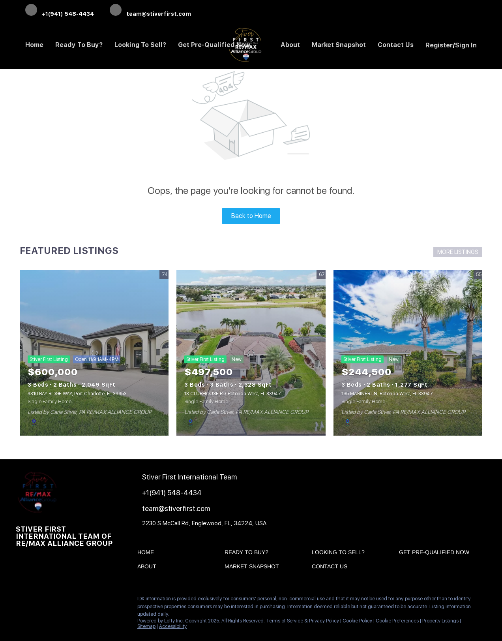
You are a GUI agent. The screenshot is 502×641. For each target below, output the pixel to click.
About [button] (290, 45)
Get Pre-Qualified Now (214, 45)
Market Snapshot (339, 45)
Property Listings (440, 621)
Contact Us (396, 45)
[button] (147, 554)
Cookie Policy (357, 621)
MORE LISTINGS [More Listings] (457, 252)
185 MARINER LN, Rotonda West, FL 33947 (387, 394)
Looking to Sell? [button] (140, 45)
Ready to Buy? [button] (79, 45)
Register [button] (439, 45)
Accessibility (173, 626)
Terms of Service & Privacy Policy (302, 621)
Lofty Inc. (174, 621)
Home (34, 45)
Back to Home (251, 216)
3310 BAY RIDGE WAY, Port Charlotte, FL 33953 (77, 394)
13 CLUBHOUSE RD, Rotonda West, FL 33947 (232, 394)
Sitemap (146, 626)
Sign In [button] (466, 45)
